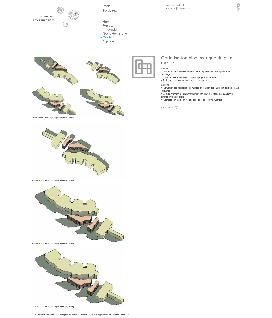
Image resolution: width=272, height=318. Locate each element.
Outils (107, 37)
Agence (108, 41)
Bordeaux (110, 10)
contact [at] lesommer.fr (177, 8)
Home (107, 22)
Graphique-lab (85, 315)
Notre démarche (115, 33)
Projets (108, 26)
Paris (106, 6)
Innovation (110, 29)
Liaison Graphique (121, 315)
